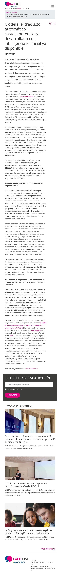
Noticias (14, 12)
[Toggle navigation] (52, 6)
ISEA (11, 336)
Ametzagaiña (36, 330)
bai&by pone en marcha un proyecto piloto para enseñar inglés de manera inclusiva (28, 532)
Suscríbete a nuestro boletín (27, 378)
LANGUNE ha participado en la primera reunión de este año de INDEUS (26, 485)
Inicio (7, 12)
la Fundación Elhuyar (33, 325)
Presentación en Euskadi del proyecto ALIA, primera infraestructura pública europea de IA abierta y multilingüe (30, 439)
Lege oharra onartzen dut (14, 389)
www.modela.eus (26, 97)
